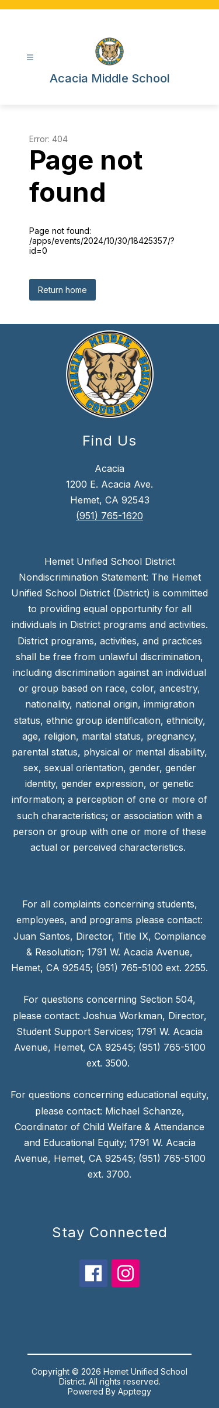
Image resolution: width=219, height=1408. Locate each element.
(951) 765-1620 (109, 516)
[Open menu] (30, 57)
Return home (62, 290)
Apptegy (134, 1391)
